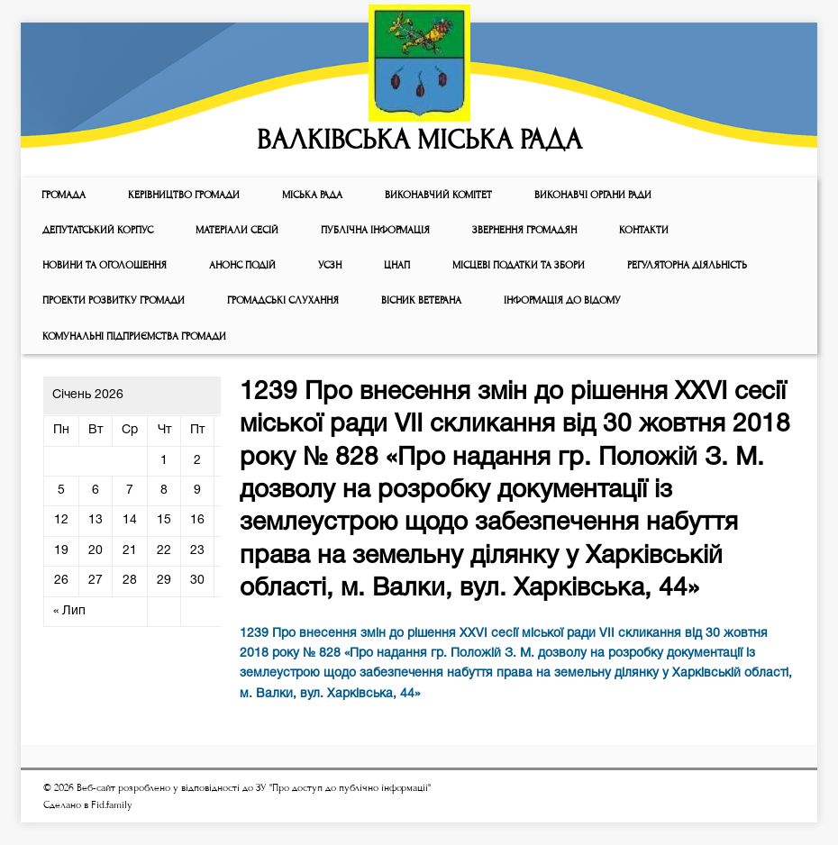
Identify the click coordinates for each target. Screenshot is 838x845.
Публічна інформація (375, 230)
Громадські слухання (283, 300)
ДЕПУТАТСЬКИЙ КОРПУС (97, 230)
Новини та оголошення (104, 265)
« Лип (69, 611)
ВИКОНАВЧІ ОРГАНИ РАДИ (592, 195)
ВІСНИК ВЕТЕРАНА (421, 300)
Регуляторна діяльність (687, 265)
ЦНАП (397, 265)
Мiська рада (312, 195)
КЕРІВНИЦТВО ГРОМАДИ (184, 195)
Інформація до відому (562, 300)
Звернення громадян (524, 230)
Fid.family (111, 805)
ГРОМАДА (63, 195)
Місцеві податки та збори (518, 265)
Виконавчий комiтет (438, 195)
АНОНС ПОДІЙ (242, 265)
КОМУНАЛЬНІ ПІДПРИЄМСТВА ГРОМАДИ (134, 336)
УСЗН (330, 265)
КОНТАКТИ (644, 230)
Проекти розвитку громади (113, 300)
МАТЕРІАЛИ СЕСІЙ (237, 230)
